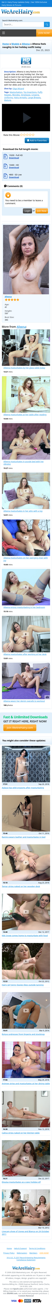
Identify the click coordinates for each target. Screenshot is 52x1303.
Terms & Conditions (37, 1248)
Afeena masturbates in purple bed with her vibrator (23, 462)
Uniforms (8, 97)
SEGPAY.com (12, 1293)
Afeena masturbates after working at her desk (25, 654)
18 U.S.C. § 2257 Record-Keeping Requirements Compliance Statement (26, 1258)
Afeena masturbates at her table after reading (24, 414)
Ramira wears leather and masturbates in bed (23, 837)
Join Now (41, 210)
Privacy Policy (9, 1253)
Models (16, 43)
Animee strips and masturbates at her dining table (26, 1083)
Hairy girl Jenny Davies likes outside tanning (23, 985)
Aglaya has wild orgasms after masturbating (23, 787)
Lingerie (35, 94)
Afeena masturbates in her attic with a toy (23, 511)
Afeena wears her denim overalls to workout (24, 701)
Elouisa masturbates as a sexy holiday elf (21, 1182)
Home (5, 43)
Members (33, 1253)
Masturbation (16, 92)
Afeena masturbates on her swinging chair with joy (25, 559)
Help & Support (20, 1248)
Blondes (16, 94)
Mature (7, 100)
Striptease (25, 94)
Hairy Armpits (20, 97)
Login (27, 210)
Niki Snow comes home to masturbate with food (25, 935)
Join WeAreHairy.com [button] (20, 727)
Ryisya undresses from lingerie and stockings (23, 1034)
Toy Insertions (30, 92)
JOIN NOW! (44, 33)
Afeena (26, 43)
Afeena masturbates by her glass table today (24, 368)
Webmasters (22, 1253)
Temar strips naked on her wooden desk (21, 886)
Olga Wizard (18, 88)
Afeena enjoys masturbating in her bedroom (24, 607)
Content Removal (26, 1296)
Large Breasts (34, 97)
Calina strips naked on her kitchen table (21, 1133)
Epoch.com (18, 1289)
